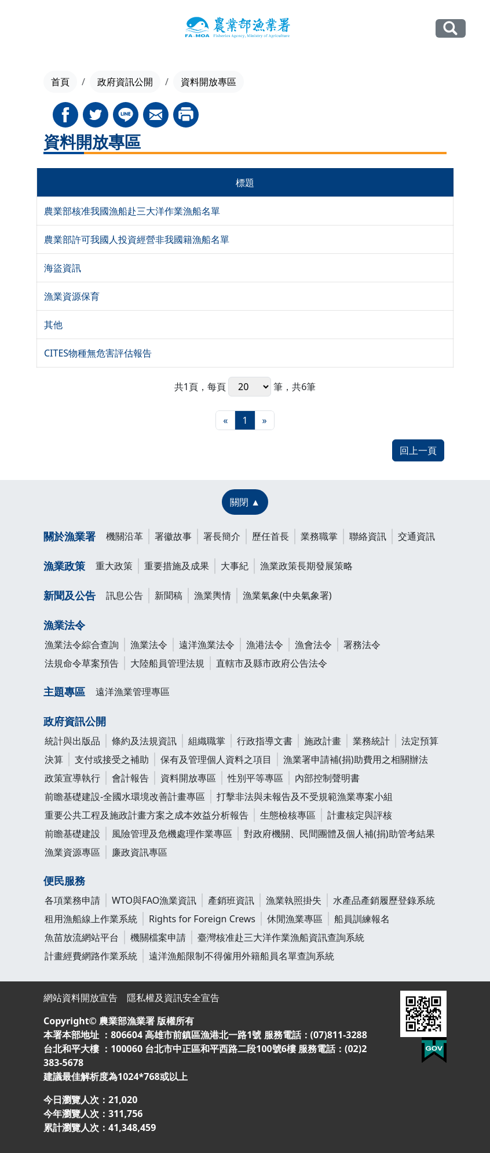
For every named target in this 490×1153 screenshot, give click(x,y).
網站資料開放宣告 (80, 997)
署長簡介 (221, 536)
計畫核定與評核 (359, 815)
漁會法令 (313, 644)
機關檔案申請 (158, 937)
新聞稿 (168, 595)
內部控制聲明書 (327, 778)
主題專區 (64, 692)
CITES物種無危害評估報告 (98, 353)
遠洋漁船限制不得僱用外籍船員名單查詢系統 (241, 956)
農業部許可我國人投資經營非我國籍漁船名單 (136, 239)
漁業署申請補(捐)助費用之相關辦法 (355, 759)
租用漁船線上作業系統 (91, 918)
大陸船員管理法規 (167, 663)
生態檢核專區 (288, 815)
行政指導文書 (264, 740)
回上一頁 (418, 450)
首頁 (60, 81)
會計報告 (130, 778)
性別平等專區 (255, 778)
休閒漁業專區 (295, 918)
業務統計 (371, 740)
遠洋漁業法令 (207, 644)
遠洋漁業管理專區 (133, 691)
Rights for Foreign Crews (202, 918)
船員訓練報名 (362, 918)
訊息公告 (124, 595)
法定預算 (419, 740)
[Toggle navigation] (31, 29)
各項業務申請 (72, 900)
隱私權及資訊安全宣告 (173, 997)
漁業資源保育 (72, 296)
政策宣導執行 (72, 778)
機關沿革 (124, 536)
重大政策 (114, 565)
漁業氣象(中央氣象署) (287, 595)
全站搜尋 (451, 28)
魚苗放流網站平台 (82, 937)
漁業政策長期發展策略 (306, 565)
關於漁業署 (69, 536)
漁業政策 (64, 566)
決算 (54, 759)
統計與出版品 (72, 740)
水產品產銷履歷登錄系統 (384, 900)
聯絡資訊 (367, 536)
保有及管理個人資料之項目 (216, 759)
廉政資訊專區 (139, 852)
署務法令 (362, 644)
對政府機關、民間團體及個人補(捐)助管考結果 (339, 833)
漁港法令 (264, 644)
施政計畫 (322, 740)
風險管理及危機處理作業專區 (172, 833)
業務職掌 (319, 536)
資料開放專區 (188, 778)
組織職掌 (206, 740)
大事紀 (234, 565)
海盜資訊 (62, 267)
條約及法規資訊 (144, 740)
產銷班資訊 (231, 900)
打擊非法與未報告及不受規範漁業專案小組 (305, 796)
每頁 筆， (249, 387)
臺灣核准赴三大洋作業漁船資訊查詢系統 (281, 937)
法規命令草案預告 (82, 663)
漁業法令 (64, 625)
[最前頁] (225, 420)
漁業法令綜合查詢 (82, 644)
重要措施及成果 (176, 565)
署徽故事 (173, 536)
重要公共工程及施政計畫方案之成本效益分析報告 (146, 815)
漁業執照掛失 (293, 900)
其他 (53, 324)
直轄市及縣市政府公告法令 (271, 663)
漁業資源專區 (72, 852)
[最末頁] (265, 420)
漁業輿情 (212, 595)
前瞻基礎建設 (72, 833)
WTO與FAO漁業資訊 (154, 900)
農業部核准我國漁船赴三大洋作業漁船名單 (132, 211)
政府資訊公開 (125, 81)
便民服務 (64, 881)
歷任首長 (270, 536)
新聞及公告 (69, 595)
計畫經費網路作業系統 (91, 956)
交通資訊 (416, 536)
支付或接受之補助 (112, 759)
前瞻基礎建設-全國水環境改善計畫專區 (125, 796)
